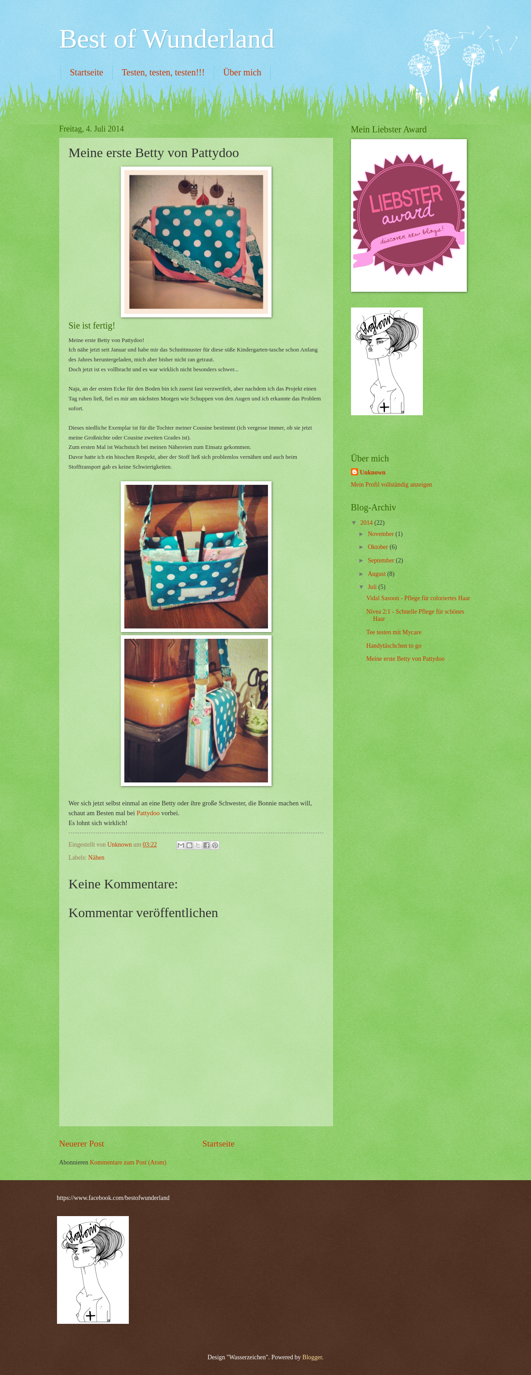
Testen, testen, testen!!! (163, 72)
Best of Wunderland (167, 38)
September (381, 560)
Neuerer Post (81, 1143)
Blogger (312, 1357)
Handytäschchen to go (393, 645)
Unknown (373, 472)
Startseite (86, 72)
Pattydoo (148, 813)
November (381, 534)
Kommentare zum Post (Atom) (128, 1162)
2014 (367, 522)
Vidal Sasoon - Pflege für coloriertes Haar (418, 598)
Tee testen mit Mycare (393, 632)
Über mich (242, 72)
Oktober (379, 547)
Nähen (96, 857)
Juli (373, 587)
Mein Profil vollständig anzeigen (391, 484)
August (377, 574)
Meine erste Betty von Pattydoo (405, 658)
